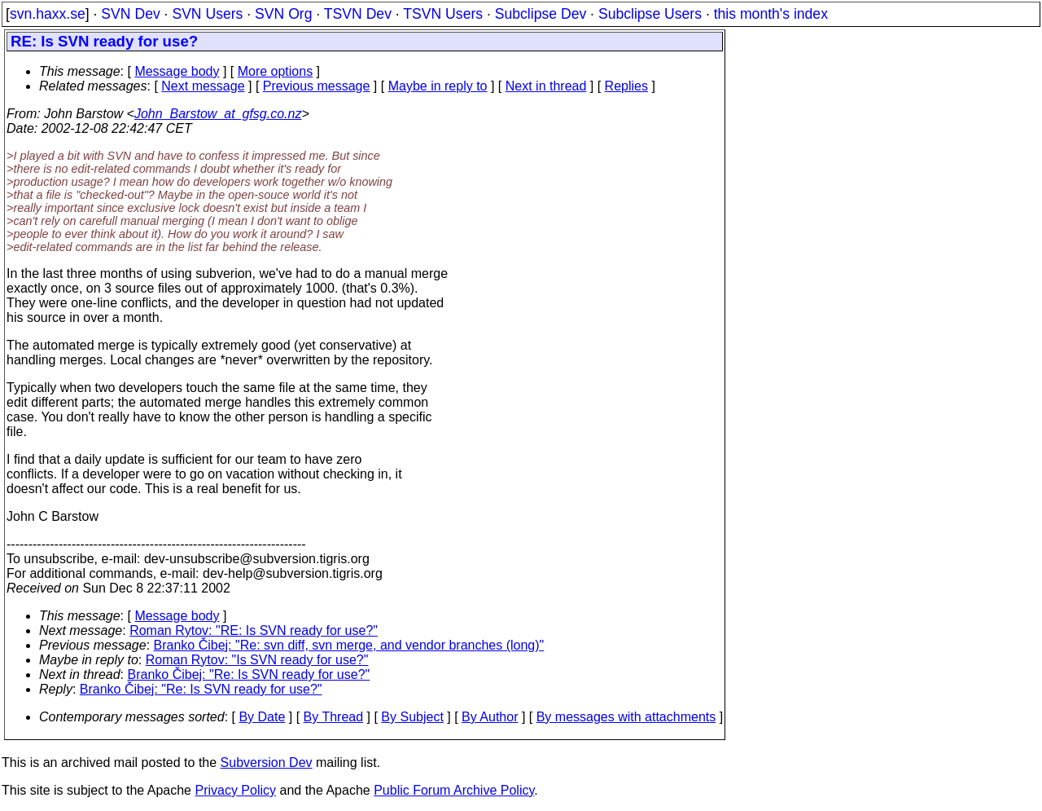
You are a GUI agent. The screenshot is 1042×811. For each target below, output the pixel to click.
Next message (202, 86)
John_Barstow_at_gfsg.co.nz (217, 114)
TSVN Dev (358, 14)
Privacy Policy (235, 790)
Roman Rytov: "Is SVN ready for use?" (257, 660)
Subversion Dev (267, 762)
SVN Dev (130, 14)
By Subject (412, 717)
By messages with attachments (626, 717)
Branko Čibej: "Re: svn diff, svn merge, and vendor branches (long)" (349, 645)
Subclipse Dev (540, 14)
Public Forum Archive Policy (454, 790)
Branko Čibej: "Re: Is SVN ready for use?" (249, 674)
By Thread (334, 717)
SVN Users (207, 14)
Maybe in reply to (438, 86)
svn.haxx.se (47, 14)
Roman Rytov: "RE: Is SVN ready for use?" (253, 630)
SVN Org (283, 14)
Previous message (316, 86)
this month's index (771, 14)
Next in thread (546, 86)
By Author (490, 717)
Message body (176, 71)
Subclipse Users (650, 14)
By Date (262, 717)
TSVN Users (443, 14)
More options (275, 71)
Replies (626, 86)
